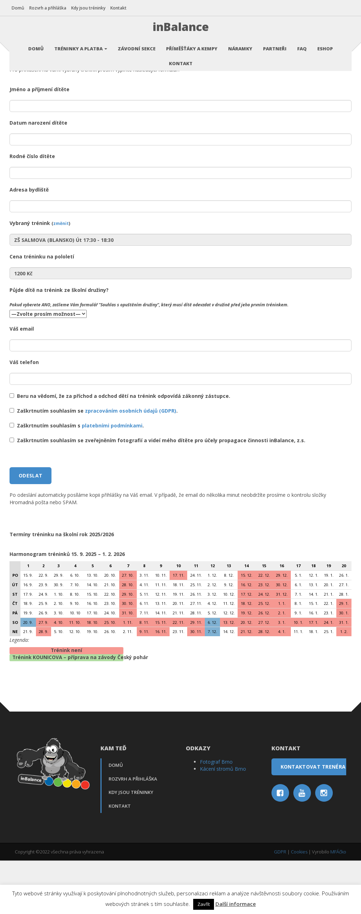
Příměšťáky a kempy (192, 44)
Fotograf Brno (216, 815)
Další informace (235, 903)
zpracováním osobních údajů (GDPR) (130, 464)
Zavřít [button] (203, 904)
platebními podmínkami (112, 479)
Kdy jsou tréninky (91, 8)
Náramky (240, 44)
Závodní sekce (136, 44)
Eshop (325, 44)
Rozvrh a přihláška (50, 8)
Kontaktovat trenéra (313, 820)
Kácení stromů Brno (223, 822)
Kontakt (122, 8)
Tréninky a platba (80, 44)
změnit (61, 277)
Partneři (275, 44)
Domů (21, 8)
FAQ (302, 44)
